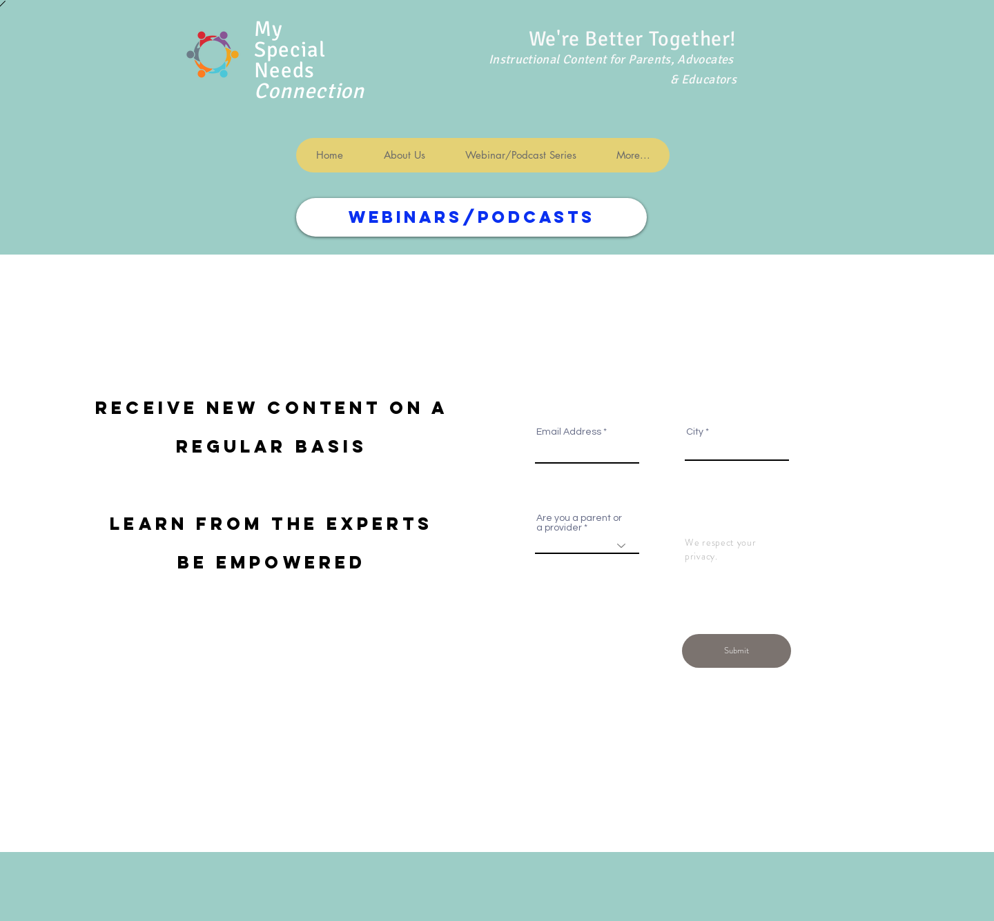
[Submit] (736, 651)
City (694, 432)
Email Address (568, 432)
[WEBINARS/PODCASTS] (471, 217)
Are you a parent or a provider (579, 523)
